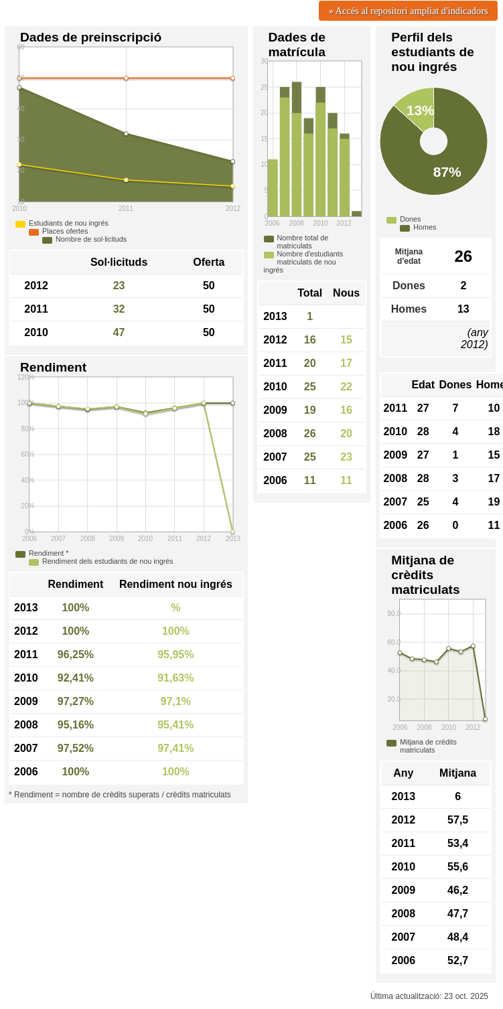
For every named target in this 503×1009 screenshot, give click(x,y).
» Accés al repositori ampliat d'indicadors (408, 10)
